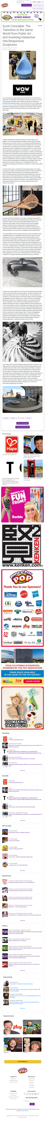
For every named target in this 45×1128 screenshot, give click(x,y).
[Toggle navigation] (42, 2)
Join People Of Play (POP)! (22, 427)
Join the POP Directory (26, 5)
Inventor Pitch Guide (13, 1097)
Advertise (31, 1080)
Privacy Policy (31, 1115)
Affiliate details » (25, 1110)
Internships (31, 1085)
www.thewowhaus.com (8, 105)
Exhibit (31, 1084)
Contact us (13, 1078)
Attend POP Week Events (38, 5)
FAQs (25, 1117)
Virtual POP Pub (13, 1093)
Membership (32, 1078)
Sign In (39, 2)
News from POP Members (38, 8)
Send (32, 1104)
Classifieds (13, 1095)
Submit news (13, 1098)
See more (22, 770)
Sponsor (32, 1082)
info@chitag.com (13, 1080)
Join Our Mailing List (22, 1061)
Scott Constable (7, 47)
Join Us (34, 2)
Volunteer (31, 1087)
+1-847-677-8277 (13, 1082)
